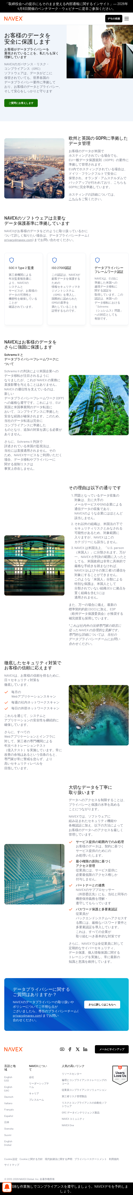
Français (9, 1109)
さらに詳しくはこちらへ (102, 1004)
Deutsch (8, 1096)
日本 (6, 1122)
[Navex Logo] (13, 18)
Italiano (8, 1103)
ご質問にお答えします (21, 102)
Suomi (7, 1135)
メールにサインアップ (111, 1049)
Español (8, 1115)
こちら (73, 199)
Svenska (8, 1128)
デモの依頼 (114, 18)
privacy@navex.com (18, 240)
